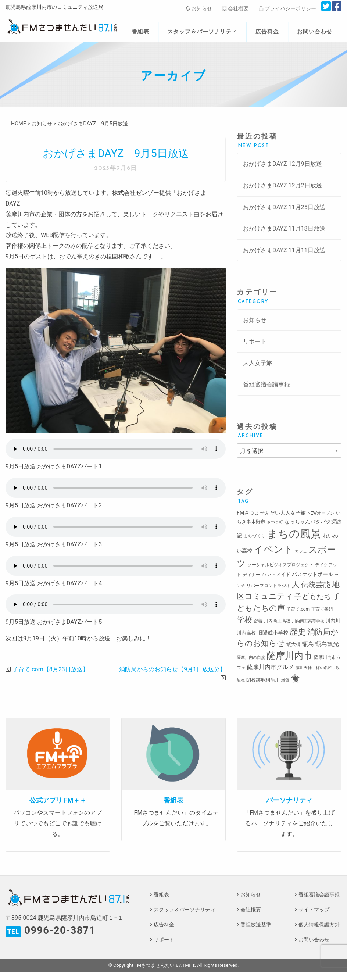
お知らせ (199, 8)
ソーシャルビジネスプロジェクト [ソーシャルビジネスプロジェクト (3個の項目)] (280, 564)
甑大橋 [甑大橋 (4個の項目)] (293, 644)
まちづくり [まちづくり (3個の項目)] (254, 536)
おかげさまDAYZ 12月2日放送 (282, 185)
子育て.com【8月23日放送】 (50, 669)
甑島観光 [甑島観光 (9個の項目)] (327, 643)
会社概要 (235, 8)
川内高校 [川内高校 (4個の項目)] (246, 633)
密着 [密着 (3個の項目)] (258, 620)
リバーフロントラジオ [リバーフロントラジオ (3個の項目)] (268, 585)
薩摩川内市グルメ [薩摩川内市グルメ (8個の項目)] (270, 667)
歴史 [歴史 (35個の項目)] (298, 631)
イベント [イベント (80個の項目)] (273, 549)
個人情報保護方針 (319, 925)
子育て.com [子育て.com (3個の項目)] (298, 609)
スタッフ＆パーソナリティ (202, 31)
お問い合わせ (314, 31)
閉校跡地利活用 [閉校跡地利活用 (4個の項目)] (263, 680)
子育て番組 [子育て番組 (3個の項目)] (322, 609)
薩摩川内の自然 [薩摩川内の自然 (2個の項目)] (251, 657)
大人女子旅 (257, 363)
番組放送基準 (255, 925)
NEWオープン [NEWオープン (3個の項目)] (321, 513)
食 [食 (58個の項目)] (295, 678)
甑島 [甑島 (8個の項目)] (308, 643)
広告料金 (267, 31)
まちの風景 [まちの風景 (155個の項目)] (294, 534)
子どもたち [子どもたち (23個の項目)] (312, 596)
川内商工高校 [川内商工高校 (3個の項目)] (277, 620)
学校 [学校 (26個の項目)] (244, 619)
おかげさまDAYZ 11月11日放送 (284, 250)
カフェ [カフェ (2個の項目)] (301, 551)
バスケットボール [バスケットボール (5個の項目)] (312, 574)
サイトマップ (313, 910)
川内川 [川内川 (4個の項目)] (333, 620)
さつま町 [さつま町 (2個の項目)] (275, 522)
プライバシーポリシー (287, 8)
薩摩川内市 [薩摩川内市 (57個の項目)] (289, 655)
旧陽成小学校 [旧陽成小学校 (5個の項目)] (272, 633)
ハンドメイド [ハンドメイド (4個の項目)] (276, 574)
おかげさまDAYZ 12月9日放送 (282, 163)
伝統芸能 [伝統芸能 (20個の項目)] (315, 584)
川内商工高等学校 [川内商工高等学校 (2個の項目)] (308, 621)
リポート (254, 341)
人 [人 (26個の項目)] (296, 584)
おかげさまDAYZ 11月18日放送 (284, 228)
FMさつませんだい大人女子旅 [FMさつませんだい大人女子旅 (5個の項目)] (271, 513)
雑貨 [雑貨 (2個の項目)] (285, 680)
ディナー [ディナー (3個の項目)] (251, 574)
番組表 (140, 31)
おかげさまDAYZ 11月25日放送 (284, 207)
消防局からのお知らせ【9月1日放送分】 (172, 669)
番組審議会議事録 (266, 384)
